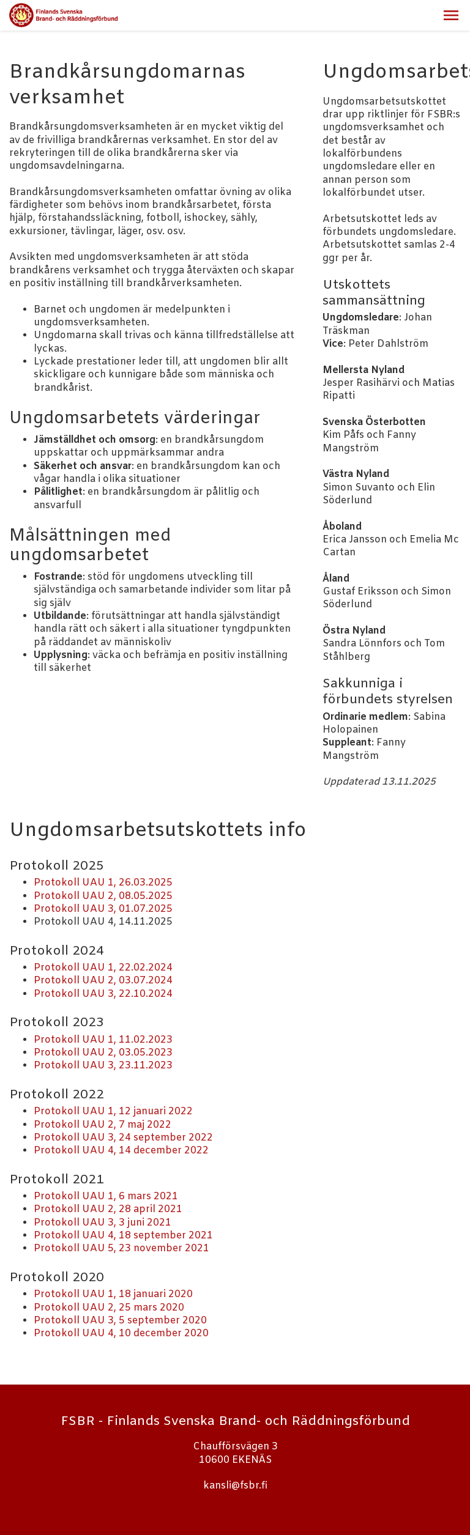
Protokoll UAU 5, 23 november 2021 (121, 1248)
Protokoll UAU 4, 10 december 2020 (121, 1333)
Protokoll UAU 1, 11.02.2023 (103, 1040)
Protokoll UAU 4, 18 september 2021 (123, 1235)
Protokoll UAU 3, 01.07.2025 (103, 909)
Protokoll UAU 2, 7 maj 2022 (102, 1125)
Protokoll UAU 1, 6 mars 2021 (106, 1196)
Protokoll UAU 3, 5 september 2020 (120, 1320)
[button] (451, 15)
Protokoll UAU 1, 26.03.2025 (103, 882)
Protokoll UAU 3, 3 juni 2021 (102, 1222)
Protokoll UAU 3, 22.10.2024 (103, 994)
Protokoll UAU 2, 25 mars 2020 (109, 1307)
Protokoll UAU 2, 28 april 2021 (108, 1209)
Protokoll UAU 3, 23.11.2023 (103, 1065)
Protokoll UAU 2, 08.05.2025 (103, 896)
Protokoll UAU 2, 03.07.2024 (103, 980)
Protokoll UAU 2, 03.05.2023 (103, 1052)
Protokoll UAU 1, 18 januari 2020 (113, 1294)
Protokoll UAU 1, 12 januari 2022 (113, 1111)
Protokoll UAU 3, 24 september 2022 (123, 1137)
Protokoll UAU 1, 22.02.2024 (103, 967)
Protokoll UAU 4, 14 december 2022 (121, 1150)
